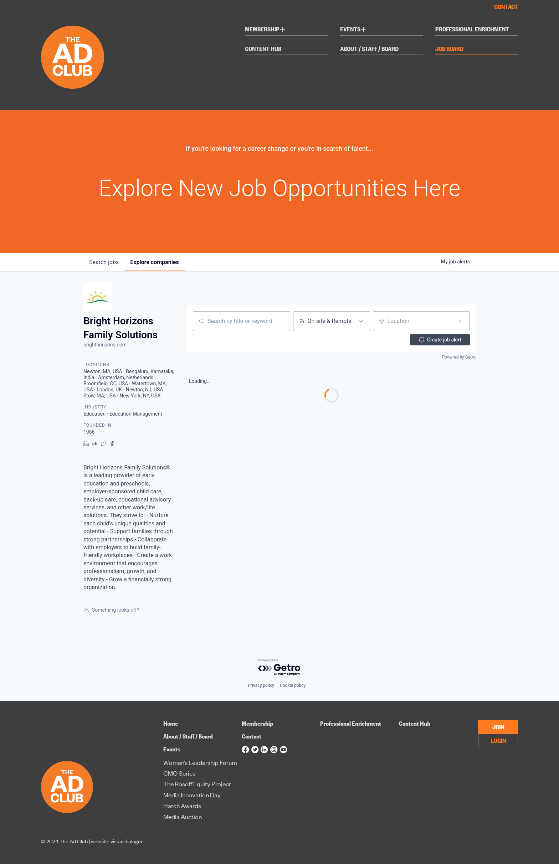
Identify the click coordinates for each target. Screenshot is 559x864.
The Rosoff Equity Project (197, 783)
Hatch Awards (182, 805)
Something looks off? (111, 610)
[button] (216, 339)
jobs (104, 262)
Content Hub (263, 49)
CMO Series (179, 773)
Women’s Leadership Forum (200, 762)
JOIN (498, 726)
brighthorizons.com (105, 345)
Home (170, 723)
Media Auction (182, 816)
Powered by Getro (459, 357)
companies (154, 262)
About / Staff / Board (369, 49)
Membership (265, 30)
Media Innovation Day (192, 794)
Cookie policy (293, 685)
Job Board (449, 49)
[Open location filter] (460, 321)
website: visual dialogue (117, 841)
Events (353, 30)
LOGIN (498, 740)
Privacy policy (261, 685)
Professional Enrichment (472, 29)
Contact (506, 6)
